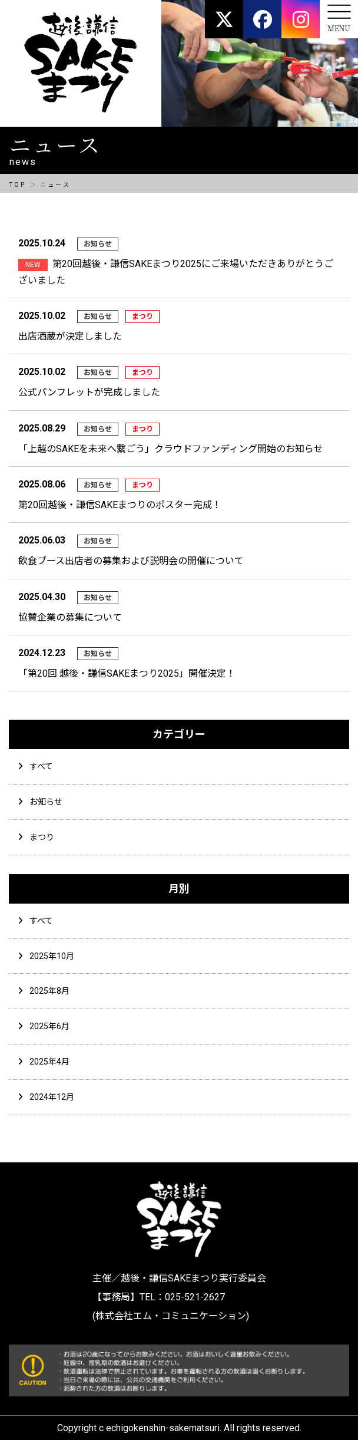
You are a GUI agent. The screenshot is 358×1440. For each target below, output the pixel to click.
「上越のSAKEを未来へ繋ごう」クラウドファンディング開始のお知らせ (170, 448)
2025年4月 (49, 1061)
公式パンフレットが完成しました (89, 392)
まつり (41, 837)
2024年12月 (51, 1097)
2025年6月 (49, 1026)
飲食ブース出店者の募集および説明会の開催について (131, 560)
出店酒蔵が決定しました (70, 336)
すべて (41, 766)
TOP (17, 185)
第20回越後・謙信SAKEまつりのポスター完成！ (119, 504)
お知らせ (45, 801)
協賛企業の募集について (70, 617)
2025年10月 (51, 956)
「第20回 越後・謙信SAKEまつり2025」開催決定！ (127, 673)
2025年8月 (49, 991)
